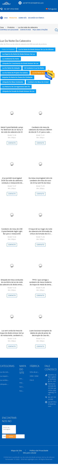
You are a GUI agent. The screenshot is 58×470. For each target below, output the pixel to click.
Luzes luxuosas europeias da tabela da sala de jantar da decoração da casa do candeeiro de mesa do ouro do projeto (40, 335)
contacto (12, 143)
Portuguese (52, 9)
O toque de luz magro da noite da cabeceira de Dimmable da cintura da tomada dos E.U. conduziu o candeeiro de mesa (40, 232)
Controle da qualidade (9, 30)
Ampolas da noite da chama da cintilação (17, 77)
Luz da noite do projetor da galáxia (15, 73)
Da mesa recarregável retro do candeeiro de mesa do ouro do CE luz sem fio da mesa (40, 180)
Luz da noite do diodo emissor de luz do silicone (36, 49)
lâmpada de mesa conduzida (12, 82)
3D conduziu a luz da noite (34, 68)
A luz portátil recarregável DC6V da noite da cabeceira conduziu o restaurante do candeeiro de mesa (11, 181)
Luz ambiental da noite (10, 59)
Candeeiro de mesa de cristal (38, 82)
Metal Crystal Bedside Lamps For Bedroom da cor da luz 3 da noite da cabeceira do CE (12, 129)
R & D (32, 380)
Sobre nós (23, 18)
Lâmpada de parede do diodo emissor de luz (18, 91)
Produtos (13, 18)
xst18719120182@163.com (33, 3)
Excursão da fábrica (36, 18)
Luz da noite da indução (11, 68)
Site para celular (29, 453)
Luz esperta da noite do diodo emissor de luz (18, 54)
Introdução (23, 379)
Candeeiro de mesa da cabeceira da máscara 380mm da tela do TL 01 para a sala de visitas (40, 131)
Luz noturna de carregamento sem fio (16, 87)
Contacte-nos (25, 30)
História (22, 383)
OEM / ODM (34, 376)
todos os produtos (8, 49)
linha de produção (36, 372)
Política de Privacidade (39, 450)
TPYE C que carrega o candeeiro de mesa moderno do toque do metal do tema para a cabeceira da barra (40, 283)
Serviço (22, 387)
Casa (4, 18)
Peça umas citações (40, 30)
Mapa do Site (16, 450)
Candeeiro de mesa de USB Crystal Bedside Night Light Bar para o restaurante (11, 231)
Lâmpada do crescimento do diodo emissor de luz (20, 63)
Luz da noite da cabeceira (41, 73)
